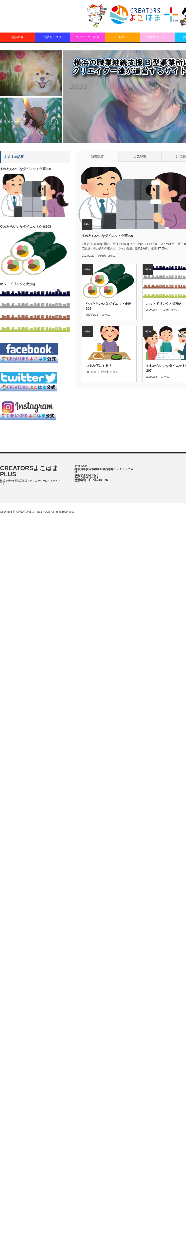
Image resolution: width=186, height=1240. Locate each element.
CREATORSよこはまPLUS (29, 471)
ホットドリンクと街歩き (18, 284)
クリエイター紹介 (87, 37)
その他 (101, 255)
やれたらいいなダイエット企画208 (108, 306)
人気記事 (139, 156)
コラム (111, 255)
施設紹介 (17, 37)
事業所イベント (157, 37)
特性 (122, 37)
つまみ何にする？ (99, 365)
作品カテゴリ (52, 37)
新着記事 (97, 156)
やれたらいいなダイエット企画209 (25, 169)
